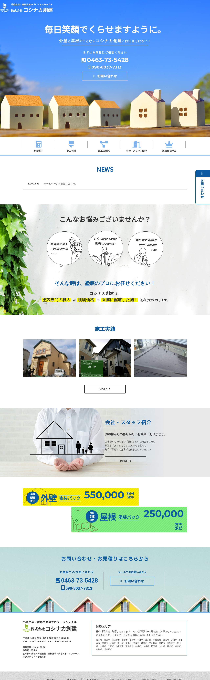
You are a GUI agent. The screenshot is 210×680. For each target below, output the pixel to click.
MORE (103, 389)
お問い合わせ (107, 77)
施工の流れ (104, 150)
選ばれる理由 (169, 150)
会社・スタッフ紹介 (136, 150)
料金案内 (38, 150)
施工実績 (71, 150)
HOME (32, 661)
